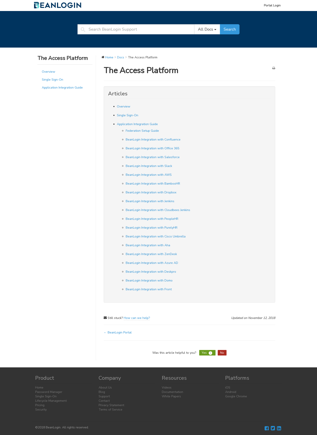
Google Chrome (236, 396)
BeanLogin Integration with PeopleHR (152, 219)
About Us (105, 387)
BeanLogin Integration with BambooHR (153, 183)
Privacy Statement (111, 405)
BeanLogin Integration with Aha (148, 245)
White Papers (171, 396)
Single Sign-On (52, 80)
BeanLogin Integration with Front (149, 289)
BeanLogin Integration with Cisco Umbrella (156, 236)
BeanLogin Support (60, 5)
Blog (102, 392)
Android (230, 392)
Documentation (172, 392)
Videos (166, 387)
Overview (48, 72)
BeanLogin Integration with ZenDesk (151, 254)
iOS (227, 387)
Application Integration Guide (62, 87)
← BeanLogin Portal (118, 332)
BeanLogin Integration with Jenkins (150, 201)
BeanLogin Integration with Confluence (153, 139)
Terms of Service (110, 409)
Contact (104, 401)
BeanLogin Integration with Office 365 (152, 148)
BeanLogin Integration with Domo (149, 280)
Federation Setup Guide (142, 131)
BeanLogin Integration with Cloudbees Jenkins (158, 210)
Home (39, 387)
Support (104, 396)
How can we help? (137, 318)
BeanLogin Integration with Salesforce (153, 157)
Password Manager (48, 392)
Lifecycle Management (51, 401)
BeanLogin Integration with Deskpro (151, 272)
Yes (207, 353)
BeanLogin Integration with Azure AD (152, 263)
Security (41, 409)
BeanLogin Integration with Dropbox (151, 192)
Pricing (39, 405)
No (222, 353)
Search (230, 29)
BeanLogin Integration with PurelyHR (151, 228)
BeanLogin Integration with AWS (149, 175)
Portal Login (272, 5)
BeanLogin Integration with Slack (149, 166)
